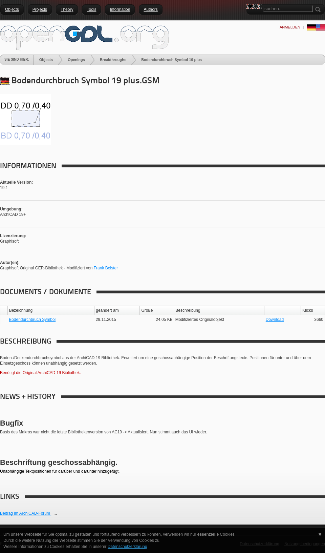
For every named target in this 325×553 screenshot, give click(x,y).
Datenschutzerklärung (127, 546)
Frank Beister (106, 268)
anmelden (290, 27)
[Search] (288, 8)
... (55, 513)
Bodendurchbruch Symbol (32, 319)
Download (275, 319)
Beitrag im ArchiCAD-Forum (25, 513)
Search (251, 18)
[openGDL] (84, 37)
